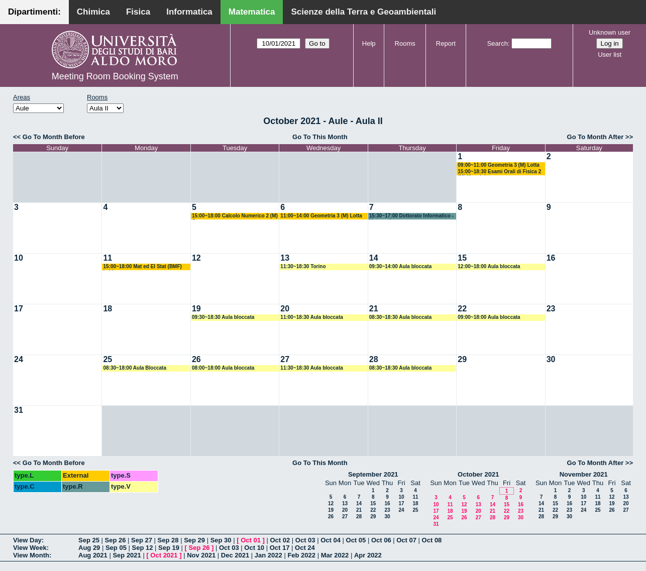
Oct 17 (280, 547)
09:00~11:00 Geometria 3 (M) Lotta (499, 165)
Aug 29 (89, 547)
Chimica (93, 12)
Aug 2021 (92, 555)
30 (551, 359)
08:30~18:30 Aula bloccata (400, 317)
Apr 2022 (368, 555)
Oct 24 (305, 547)
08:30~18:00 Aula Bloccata (134, 368)
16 (551, 258)
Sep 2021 (127, 555)
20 (284, 308)
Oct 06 (381, 540)
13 (284, 258)
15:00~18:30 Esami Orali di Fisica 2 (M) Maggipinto (499, 172)
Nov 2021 (201, 555)
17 (18, 308)
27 (284, 359)
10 (18, 258)
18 (107, 308)
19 (196, 308)
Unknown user (609, 32)
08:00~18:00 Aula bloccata (223, 368)
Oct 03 (305, 540)
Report (446, 43)
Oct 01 (251, 540)
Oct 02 (280, 540)
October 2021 (478, 474)
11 (107, 258)
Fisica (138, 12)
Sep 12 (142, 547)
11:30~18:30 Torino (303, 266)
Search (497, 43)
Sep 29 (194, 540)
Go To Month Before (54, 137)
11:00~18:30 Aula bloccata (311, 317)
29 (462, 359)
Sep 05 (116, 547)
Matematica (252, 12)
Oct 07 (406, 540)
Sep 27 (141, 540)
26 (196, 359)
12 (196, 258)
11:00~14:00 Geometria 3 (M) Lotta (321, 215)
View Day (27, 540)
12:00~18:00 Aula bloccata (489, 266)
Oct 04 (330, 540)
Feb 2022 (301, 555)
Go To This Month (320, 137)
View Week (30, 547)
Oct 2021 (163, 555)
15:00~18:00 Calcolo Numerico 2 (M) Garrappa (235, 216)
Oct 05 (356, 540)
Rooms (405, 43)
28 (373, 359)
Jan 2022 (268, 555)
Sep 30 (221, 540)
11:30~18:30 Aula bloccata (311, 368)
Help (369, 43)
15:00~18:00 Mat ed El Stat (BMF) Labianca (142, 267)
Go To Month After (595, 137)
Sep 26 (115, 540)
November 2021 (584, 474)
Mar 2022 (335, 555)
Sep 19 (168, 547)
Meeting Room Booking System (115, 76)
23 (551, 308)
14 (373, 258)
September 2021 (373, 474)
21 (373, 308)
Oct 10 (254, 547)
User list (609, 54)
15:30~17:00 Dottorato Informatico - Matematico (411, 216)
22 (462, 308)
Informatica (189, 12)
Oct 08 (432, 540)
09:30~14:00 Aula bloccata (400, 266)
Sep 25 (88, 540)
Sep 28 (168, 540)
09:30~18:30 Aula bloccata (223, 317)
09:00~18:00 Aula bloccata (489, 317)
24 (18, 359)
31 (18, 410)
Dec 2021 (235, 555)
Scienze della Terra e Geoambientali (363, 12)
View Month (31, 555)
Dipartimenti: (34, 12)
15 (462, 258)
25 (107, 359)
